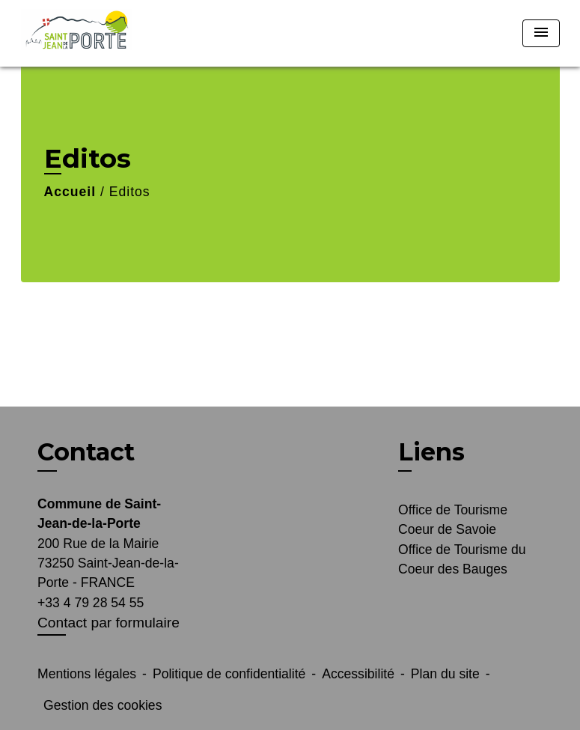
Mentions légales (86, 673)
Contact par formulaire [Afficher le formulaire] (108, 622)
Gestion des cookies (102, 705)
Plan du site (445, 673)
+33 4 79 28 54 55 (90, 602)
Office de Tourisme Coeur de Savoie (452, 519)
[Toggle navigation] (541, 33)
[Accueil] (114, 33)
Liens (431, 451)
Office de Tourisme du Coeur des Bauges (462, 559)
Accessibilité (358, 673)
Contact (86, 452)
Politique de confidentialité (229, 673)
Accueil (70, 191)
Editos (129, 191)
